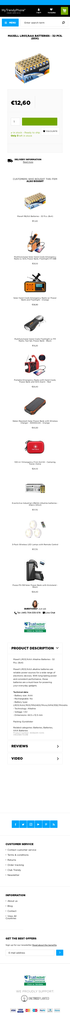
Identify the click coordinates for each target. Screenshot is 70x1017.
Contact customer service (21, 850)
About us (12, 901)
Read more (28, 162)
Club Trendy (14, 870)
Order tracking (15, 865)
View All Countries (11, 917)
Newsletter (13, 875)
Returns (11, 860)
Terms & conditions (18, 855)
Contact (11, 911)
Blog (10, 906)
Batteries (37, 727)
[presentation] (45, 22)
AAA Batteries (20, 730)
